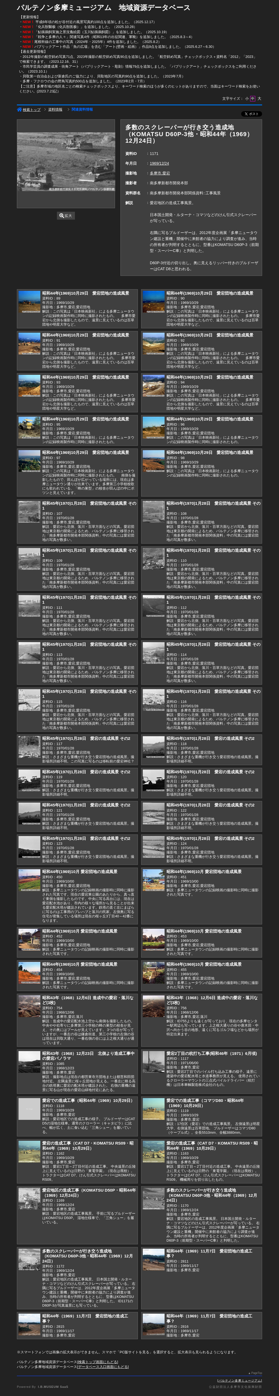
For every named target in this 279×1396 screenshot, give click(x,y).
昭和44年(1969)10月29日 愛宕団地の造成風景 (85, 293)
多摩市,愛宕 (160, 173)
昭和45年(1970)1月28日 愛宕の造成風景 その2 (86, 738)
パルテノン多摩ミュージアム (240, 1380)
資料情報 (55, 109)
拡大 (65, 215)
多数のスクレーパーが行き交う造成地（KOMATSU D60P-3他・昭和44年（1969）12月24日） (211, 1195)
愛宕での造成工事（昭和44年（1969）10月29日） (88, 1100)
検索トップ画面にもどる (97, 1362)
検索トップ (29, 110)
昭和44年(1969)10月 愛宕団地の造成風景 (79, 871)
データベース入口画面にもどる (103, 1367)
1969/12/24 (159, 163)
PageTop (256, 1373)
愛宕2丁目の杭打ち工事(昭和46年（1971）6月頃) (211, 1053)
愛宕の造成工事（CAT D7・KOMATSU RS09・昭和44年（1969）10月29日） (88, 1146)
